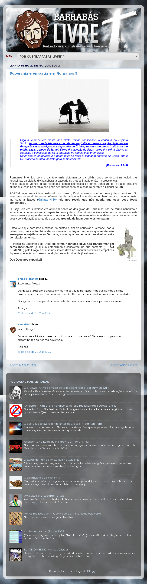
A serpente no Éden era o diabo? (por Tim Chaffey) (56, 441)
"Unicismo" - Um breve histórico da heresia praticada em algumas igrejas (70, 405)
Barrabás (24, 324)
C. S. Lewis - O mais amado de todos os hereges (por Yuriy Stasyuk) (66, 387)
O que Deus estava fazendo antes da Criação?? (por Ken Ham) (63, 423)
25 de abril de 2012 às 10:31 (34, 312)
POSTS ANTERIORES (124, 365)
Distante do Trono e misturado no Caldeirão (52, 459)
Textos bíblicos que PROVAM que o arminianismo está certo (62, 513)
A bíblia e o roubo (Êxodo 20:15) (44, 531)
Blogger (92, 570)
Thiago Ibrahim (28, 278)
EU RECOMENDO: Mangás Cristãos (46, 549)
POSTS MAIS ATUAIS (22, 365)
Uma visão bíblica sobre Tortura (44, 495)
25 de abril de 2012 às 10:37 (34, 351)
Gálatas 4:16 (47, 199)
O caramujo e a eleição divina (42, 477)
